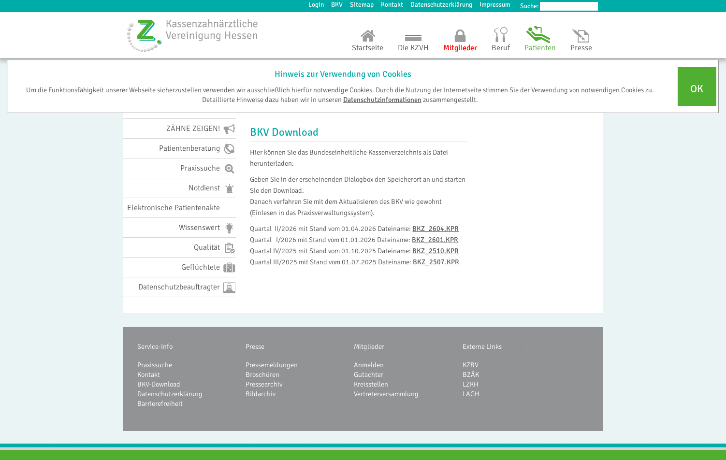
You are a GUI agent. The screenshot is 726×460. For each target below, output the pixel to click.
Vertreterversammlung (386, 393)
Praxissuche (154, 364)
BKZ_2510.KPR (435, 250)
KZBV (471, 364)
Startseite (367, 48)
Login (316, 4)
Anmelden (369, 364)
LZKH (471, 384)
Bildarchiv (261, 393)
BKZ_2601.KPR (435, 239)
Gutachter (368, 374)
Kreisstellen (371, 384)
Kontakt (392, 4)
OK (696, 89)
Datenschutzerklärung (441, 4)
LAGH (471, 393)
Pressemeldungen (272, 364)
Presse (581, 48)
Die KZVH (413, 48)
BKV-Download (158, 384)
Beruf (501, 48)
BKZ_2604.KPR (435, 228)
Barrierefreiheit (160, 403)
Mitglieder (460, 48)
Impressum (494, 4)
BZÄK (471, 374)
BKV (337, 4)
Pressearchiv (264, 384)
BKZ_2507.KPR (436, 262)
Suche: (529, 6)
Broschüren (262, 374)
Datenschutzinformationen (382, 99)
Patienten (540, 48)
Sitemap (362, 4)
